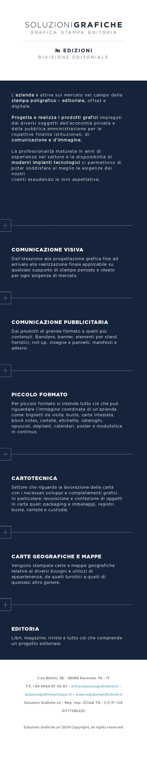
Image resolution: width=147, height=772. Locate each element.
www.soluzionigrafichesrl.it (99, 696)
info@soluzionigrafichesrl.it (95, 688)
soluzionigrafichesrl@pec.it (48, 696)
